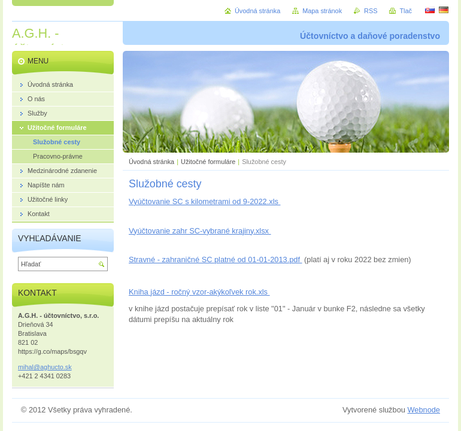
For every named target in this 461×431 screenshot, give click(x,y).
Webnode (423, 409)
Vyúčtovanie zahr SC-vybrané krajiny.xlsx (200, 230)
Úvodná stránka (151, 161)
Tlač (405, 10)
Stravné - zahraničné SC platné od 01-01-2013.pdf (215, 259)
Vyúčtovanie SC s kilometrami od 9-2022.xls (204, 201)
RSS (370, 10)
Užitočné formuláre (208, 161)
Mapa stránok (322, 10)
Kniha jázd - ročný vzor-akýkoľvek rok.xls (199, 291)
